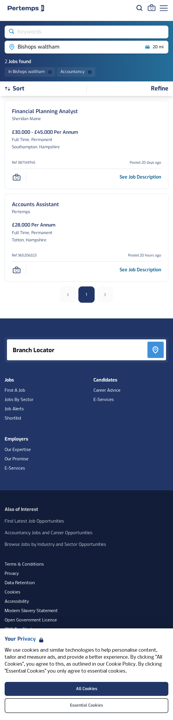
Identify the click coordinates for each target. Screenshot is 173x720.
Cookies (12, 592)
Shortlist (13, 418)
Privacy (12, 573)
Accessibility (17, 601)
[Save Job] (17, 177)
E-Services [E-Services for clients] (15, 468)
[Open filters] (159, 88)
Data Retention (20, 583)
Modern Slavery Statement (31, 611)
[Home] (26, 8)
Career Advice (106, 390)
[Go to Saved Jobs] (151, 8)
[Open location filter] (72, 47)
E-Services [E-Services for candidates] (103, 400)
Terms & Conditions (24, 564)
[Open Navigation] (164, 8)
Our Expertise (18, 450)
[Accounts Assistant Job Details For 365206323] (35, 204)
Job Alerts (14, 409)
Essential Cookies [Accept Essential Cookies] (86, 705)
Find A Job (15, 390)
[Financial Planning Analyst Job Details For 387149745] (45, 111)
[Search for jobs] (139, 8)
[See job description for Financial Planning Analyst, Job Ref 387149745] (140, 177)
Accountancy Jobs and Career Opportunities (49, 533)
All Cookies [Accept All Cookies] (86, 689)
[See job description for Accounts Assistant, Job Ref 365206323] (140, 269)
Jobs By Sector (19, 400)
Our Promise (16, 459)
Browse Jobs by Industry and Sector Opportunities (55, 544)
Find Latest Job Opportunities (34, 521)
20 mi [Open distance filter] (154, 47)
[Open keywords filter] (86, 32)
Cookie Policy (121, 664)
